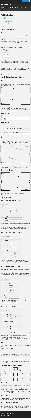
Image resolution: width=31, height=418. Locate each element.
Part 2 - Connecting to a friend (7, 18)
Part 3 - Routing (4, 19)
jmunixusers (12, 413)
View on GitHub (25, 1)
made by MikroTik (6, 38)
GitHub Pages (8, 415)
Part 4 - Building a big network (7, 21)
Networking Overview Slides (5, 26)
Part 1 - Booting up (5, 17)
